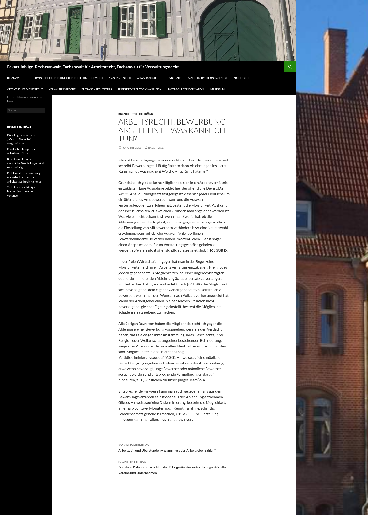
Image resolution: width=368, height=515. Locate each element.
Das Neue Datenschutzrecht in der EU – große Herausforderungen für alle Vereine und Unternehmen (174, 467)
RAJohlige (156, 147)
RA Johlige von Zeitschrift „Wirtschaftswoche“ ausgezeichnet (22, 139)
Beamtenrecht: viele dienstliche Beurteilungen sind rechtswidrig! (25, 163)
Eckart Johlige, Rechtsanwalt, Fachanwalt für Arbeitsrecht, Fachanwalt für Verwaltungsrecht (93, 66)
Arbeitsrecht (243, 77)
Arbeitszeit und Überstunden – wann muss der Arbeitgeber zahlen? (174, 447)
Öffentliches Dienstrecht (25, 89)
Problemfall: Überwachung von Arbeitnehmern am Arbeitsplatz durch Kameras (24, 177)
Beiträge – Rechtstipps (96, 89)
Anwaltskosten (147, 77)
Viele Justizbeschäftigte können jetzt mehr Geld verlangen (21, 191)
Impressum (217, 89)
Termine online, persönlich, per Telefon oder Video (67, 77)
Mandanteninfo (120, 77)
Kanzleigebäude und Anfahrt (207, 77)
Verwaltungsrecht (62, 89)
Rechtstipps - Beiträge (135, 113)
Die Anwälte (15, 77)
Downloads (173, 77)
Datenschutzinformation (186, 89)
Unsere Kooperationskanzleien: (140, 89)
